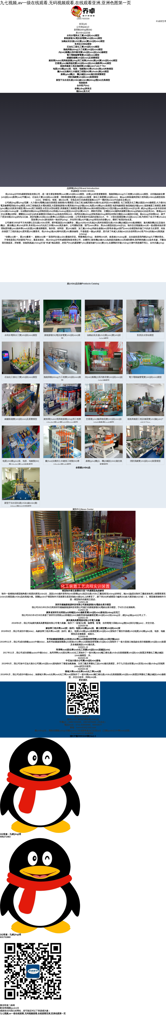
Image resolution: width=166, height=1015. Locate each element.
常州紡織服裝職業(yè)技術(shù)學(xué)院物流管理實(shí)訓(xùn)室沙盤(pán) (83, 639)
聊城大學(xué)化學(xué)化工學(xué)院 (83, 671)
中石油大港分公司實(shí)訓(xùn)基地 (83, 660)
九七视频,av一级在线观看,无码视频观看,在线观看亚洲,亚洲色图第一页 (65, 2)
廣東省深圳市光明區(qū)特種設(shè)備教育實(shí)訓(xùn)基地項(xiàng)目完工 (83, 612)
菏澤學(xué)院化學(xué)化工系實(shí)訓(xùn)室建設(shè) (83, 650)
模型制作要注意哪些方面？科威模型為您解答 (83, 591)
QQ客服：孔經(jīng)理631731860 (40, 888)
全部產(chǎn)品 (83, 467)
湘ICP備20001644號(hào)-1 (83, 736)
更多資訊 (83, 680)
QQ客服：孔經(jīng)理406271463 (40, 788)
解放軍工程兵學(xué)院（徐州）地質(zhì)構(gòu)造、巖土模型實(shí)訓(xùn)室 (83, 628)
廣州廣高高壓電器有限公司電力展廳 (83, 620)
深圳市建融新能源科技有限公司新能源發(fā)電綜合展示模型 (83, 604)
